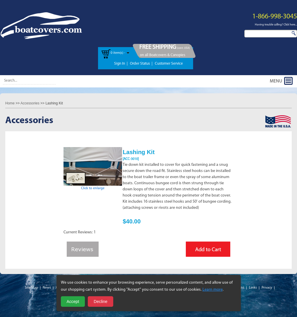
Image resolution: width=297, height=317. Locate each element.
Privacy (267, 288)
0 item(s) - (118, 53)
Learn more (212, 289)
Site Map (31, 288)
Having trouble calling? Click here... (276, 24)
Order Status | (141, 64)
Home (10, 103)
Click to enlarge (92, 186)
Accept (73, 301)
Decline (100, 301)
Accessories (30, 103)
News (47, 288)
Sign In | (121, 64)
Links (253, 288)
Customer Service (169, 64)
